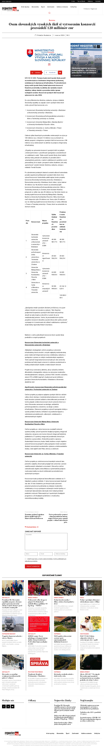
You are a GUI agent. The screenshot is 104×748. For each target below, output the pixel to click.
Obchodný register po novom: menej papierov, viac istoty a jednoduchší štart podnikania (84, 70)
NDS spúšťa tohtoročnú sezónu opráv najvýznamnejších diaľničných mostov (62, 639)
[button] (49, 13)
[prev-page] (94, 46)
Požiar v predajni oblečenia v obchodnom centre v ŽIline (90, 601)
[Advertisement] (12, 73)
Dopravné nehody (9, 634)
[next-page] (98, 46)
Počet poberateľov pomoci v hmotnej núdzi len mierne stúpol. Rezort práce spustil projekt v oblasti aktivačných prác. (57, 518)
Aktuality (6, 597)
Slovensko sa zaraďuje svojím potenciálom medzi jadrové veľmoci (11, 676)
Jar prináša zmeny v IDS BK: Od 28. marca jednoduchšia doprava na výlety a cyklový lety (90, 719)
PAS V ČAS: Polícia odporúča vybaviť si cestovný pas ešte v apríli (89, 638)
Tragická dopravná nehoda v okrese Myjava (12, 637)
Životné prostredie (35, 672)
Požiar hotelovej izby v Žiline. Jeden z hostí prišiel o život (64, 602)
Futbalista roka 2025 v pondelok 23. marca (90, 713)
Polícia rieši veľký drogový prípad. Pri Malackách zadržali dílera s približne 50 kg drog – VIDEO (37, 603)
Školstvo (52, 20)
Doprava (57, 634)
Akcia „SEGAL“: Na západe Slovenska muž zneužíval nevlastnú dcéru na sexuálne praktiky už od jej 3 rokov (90, 677)
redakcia (47, 35)
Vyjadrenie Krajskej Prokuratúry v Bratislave (36, 675)
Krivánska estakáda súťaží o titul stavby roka (63, 675)
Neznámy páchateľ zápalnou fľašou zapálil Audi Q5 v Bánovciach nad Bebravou (34, 516)
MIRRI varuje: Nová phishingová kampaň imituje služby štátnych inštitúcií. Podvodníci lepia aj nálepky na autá (38, 640)
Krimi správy (33, 597)
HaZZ (82, 597)
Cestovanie (84, 634)
